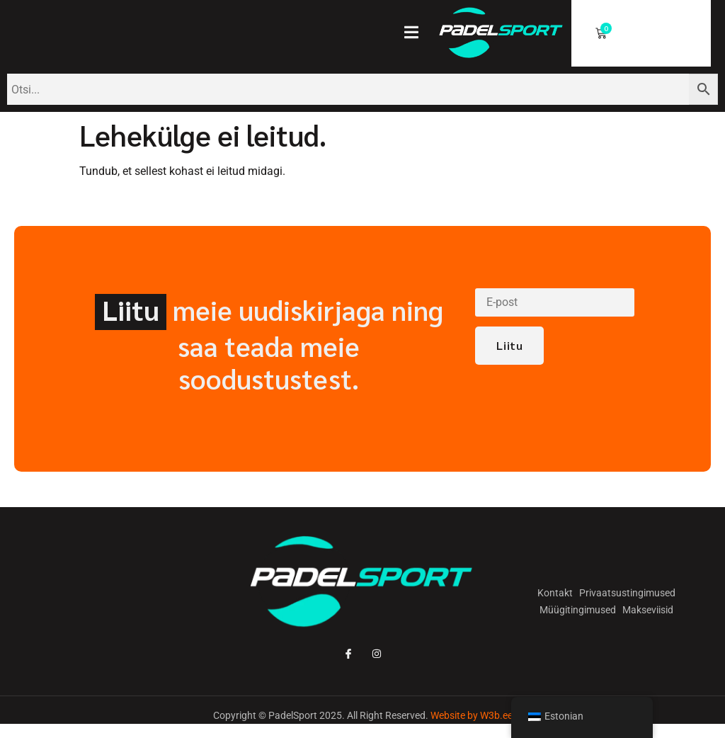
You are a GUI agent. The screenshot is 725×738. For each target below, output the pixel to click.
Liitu (509, 346)
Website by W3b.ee (471, 715)
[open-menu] (418, 34)
